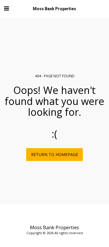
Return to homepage (54, 154)
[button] (6, 8)
